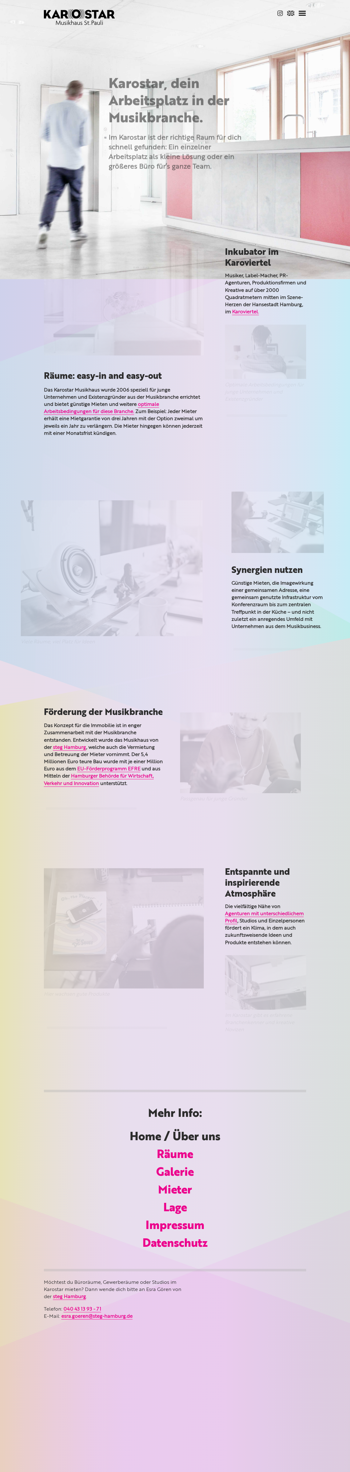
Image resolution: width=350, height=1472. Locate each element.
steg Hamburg (69, 747)
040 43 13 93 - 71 (82, 1309)
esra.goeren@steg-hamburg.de (97, 1316)
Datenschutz (175, 1244)
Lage (175, 1208)
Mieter (175, 1190)
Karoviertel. (245, 312)
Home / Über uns (175, 1137)
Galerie (175, 1173)
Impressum (175, 1226)
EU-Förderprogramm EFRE (108, 769)
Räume (175, 1155)
